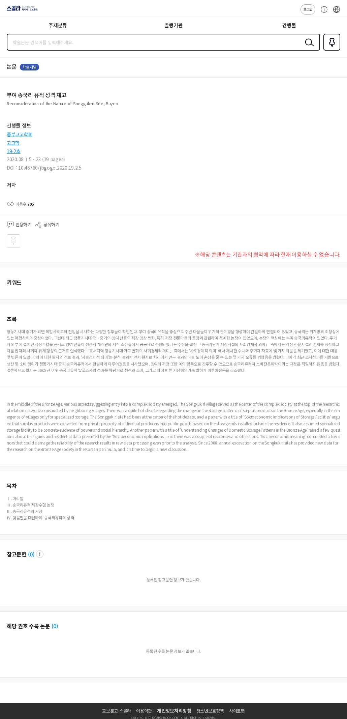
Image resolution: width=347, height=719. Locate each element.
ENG (336, 12)
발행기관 (173, 25)
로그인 (308, 8)
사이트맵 (237, 711)
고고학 (13, 142)
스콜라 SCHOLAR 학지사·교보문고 (20, 10)
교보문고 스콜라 (116, 711)
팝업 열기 (39, 554)
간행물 (289, 25)
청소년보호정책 (210, 711)
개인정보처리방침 (174, 710)
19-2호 (14, 151)
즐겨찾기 (330, 50)
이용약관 (144, 711)
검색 (308, 47)
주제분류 (58, 25)
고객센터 (322, 12)
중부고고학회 (19, 134)
